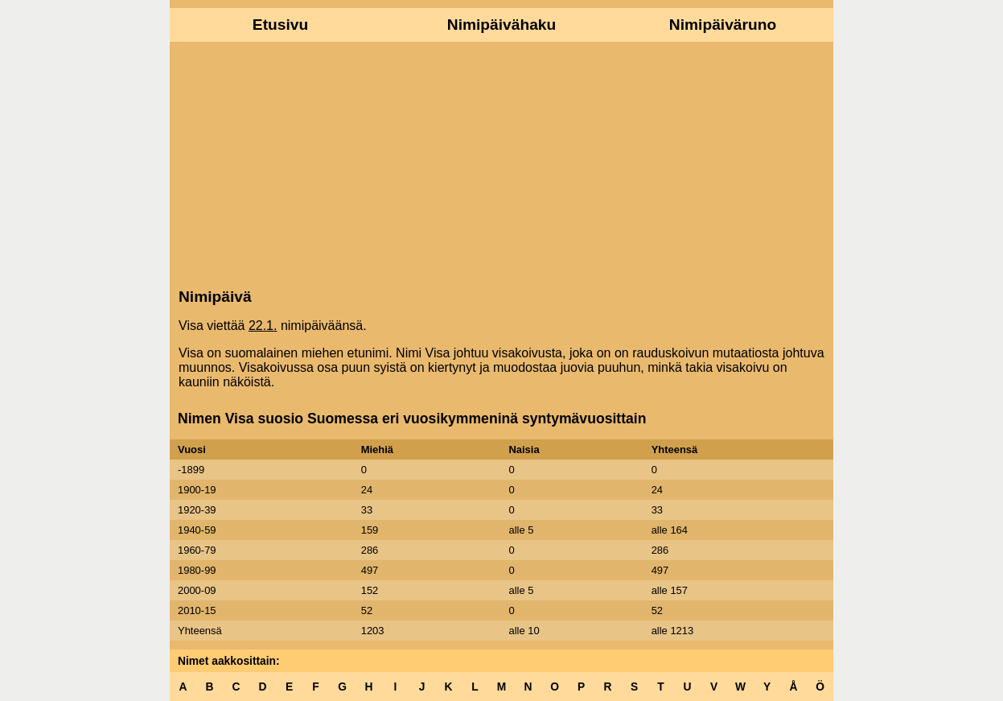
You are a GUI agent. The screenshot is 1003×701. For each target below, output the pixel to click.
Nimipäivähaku (501, 24)
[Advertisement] (501, 163)
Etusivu (280, 24)
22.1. (263, 325)
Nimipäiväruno (722, 24)
